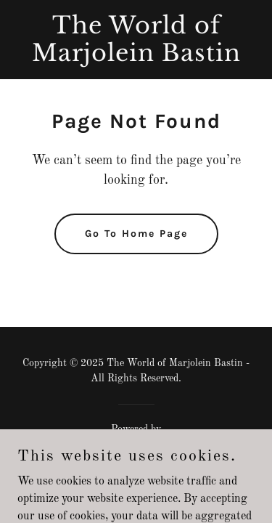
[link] (136, 58)
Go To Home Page (136, 233)
